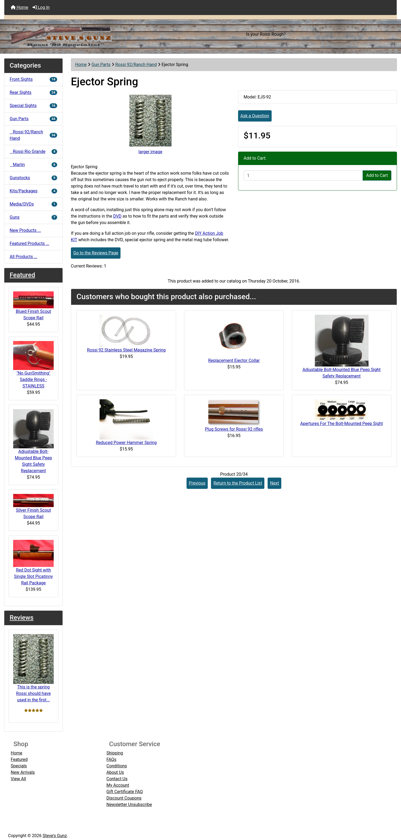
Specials (19, 765)
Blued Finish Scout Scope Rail (33, 306)
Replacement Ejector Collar (234, 360)
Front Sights (33, 79)
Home (19, 7)
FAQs (111, 759)
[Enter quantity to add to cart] (303, 175)
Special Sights (33, 105)
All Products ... (23, 256)
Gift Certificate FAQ (124, 791)
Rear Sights (33, 92)
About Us (115, 772)
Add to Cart (377, 175)
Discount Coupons (123, 798)
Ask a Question (254, 115)
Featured (22, 275)
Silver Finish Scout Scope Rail (33, 506)
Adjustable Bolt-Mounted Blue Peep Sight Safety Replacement (33, 441)
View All (18, 778)
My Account (117, 785)
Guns (33, 217)
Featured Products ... (29, 243)
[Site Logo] (69, 34)
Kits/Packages (33, 190)
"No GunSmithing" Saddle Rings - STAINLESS (33, 364)
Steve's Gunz (55, 835)
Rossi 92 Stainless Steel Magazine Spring (126, 350)
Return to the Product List (237, 483)
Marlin (33, 164)
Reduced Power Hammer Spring (126, 442)
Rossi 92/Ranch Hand (135, 64)
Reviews (22, 617)
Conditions (116, 765)
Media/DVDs (33, 204)
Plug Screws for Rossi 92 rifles (234, 429)
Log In (41, 7)
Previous (197, 483)
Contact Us (116, 778)
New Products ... (25, 230)
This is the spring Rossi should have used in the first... (33, 668)
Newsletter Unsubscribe (129, 804)
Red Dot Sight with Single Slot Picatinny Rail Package (33, 562)
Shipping (114, 753)
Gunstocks (33, 177)
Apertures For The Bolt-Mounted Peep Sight (341, 423)
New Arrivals (23, 772)
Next (274, 483)
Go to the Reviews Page (95, 252)
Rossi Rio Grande (33, 151)
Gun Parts (101, 64)
